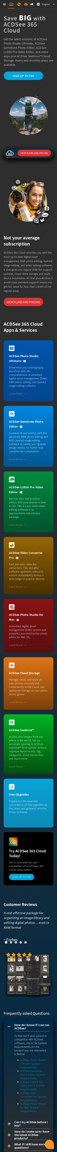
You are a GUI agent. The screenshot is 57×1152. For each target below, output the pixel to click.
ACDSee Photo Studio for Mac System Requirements (33, 1107)
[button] (28, 1026)
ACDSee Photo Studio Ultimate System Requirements (33, 1063)
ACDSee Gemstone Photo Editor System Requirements (32, 1074)
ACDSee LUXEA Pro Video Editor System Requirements (32, 1085)
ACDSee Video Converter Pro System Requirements (33, 1096)
